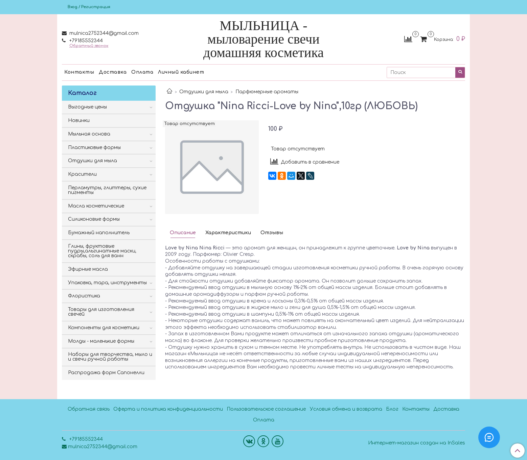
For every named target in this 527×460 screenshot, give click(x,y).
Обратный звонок (88, 46)
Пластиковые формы (94, 147)
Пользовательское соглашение (266, 409)
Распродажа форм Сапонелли (106, 372)
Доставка (113, 72)
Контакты (79, 72)
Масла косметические (96, 206)
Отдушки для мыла (203, 91)
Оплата (142, 72)
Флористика (84, 295)
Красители (82, 174)
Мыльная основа (89, 134)
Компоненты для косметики (103, 327)
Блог (392, 409)
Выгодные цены (87, 107)
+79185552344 (85, 40)
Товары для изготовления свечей (101, 312)
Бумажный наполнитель (99, 232)
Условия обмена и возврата (346, 409)
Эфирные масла (88, 269)
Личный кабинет (181, 72)
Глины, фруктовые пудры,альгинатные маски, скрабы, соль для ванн (102, 251)
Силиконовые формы (94, 219)
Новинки (79, 120)
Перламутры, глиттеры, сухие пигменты (107, 190)
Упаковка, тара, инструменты (107, 282)
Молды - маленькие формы (101, 341)
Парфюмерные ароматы (266, 91)
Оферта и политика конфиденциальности (168, 409)
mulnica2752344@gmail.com (103, 33)
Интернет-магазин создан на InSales (416, 443)
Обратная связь (89, 409)
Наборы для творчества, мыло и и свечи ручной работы (110, 357)
